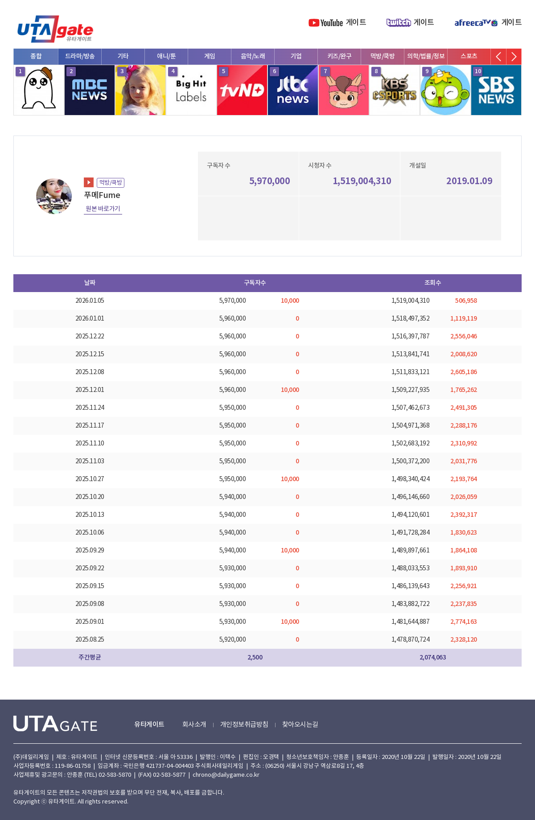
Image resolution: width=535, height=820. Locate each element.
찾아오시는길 (300, 725)
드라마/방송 (80, 56)
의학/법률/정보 (425, 56)
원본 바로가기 (103, 209)
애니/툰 (166, 56)
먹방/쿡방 (382, 56)
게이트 (356, 22)
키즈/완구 (339, 56)
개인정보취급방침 (244, 725)
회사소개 (194, 725)
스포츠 (469, 56)
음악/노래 (253, 56)
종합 (35, 56)
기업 (296, 56)
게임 (209, 56)
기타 (123, 56)
